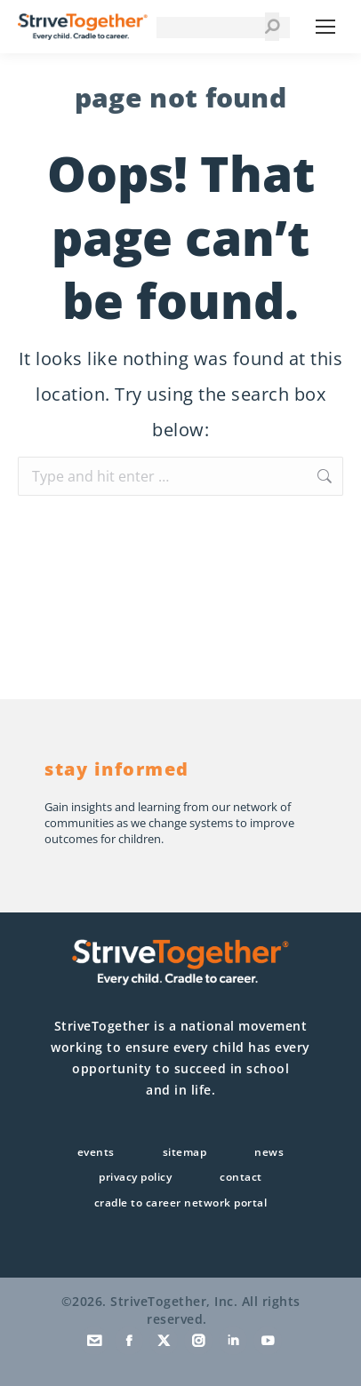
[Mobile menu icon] (325, 26)
